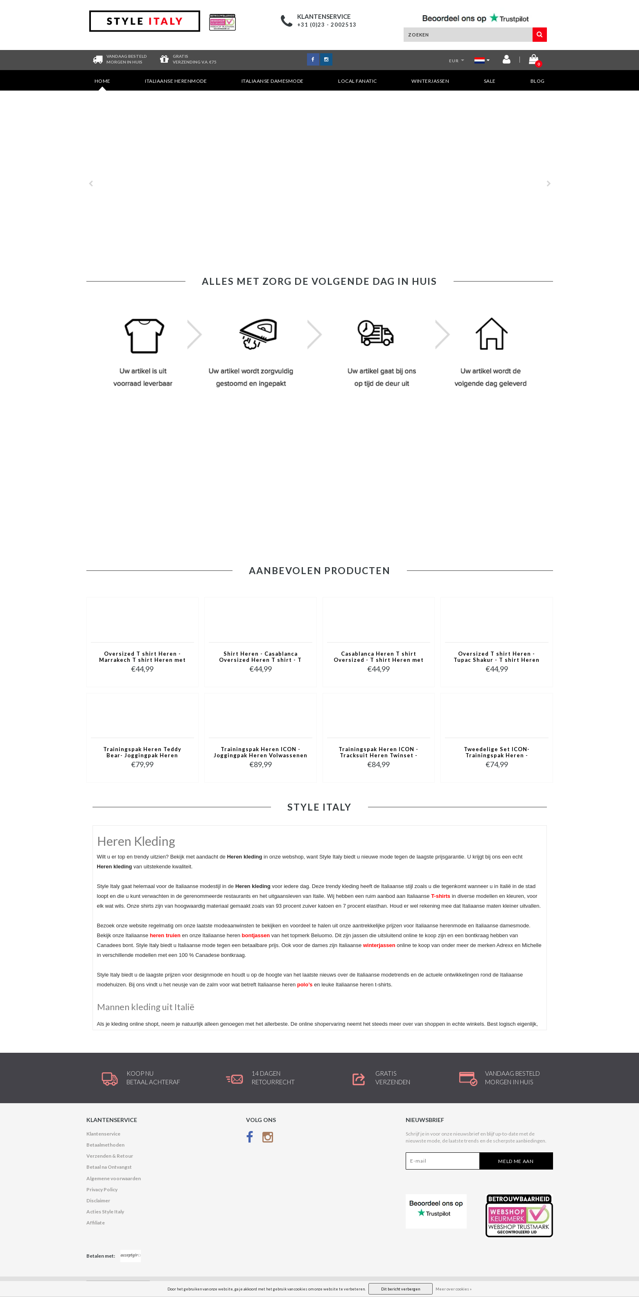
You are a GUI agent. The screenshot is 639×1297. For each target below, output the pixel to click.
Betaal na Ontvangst (109, 1167)
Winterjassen (430, 81)
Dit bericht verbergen (400, 1289)
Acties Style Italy (105, 1211)
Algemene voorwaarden (113, 1178)
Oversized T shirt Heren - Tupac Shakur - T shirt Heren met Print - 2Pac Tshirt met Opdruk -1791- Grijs (497, 657)
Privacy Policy (101, 1189)
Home (103, 84)
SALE (490, 81)
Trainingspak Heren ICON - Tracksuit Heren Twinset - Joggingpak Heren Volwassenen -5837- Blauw (378, 752)
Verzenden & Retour (109, 1156)
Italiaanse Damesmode (273, 81)
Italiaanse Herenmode (176, 81)
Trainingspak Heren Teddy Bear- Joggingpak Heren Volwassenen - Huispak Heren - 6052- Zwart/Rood (142, 752)
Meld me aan (516, 1161)
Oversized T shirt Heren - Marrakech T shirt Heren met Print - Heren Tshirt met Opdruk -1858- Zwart (142, 657)
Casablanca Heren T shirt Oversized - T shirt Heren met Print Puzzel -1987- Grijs (379, 657)
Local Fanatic (357, 81)
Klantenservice (103, 1134)
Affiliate (95, 1223)
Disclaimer (98, 1200)
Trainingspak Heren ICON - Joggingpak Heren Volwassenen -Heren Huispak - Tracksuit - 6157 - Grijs (260, 752)
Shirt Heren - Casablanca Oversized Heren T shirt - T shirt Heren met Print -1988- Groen (260, 657)
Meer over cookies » (454, 1289)
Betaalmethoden (105, 1145)
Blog (538, 81)
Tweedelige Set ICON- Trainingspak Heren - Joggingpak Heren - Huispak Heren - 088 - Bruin (496, 752)
